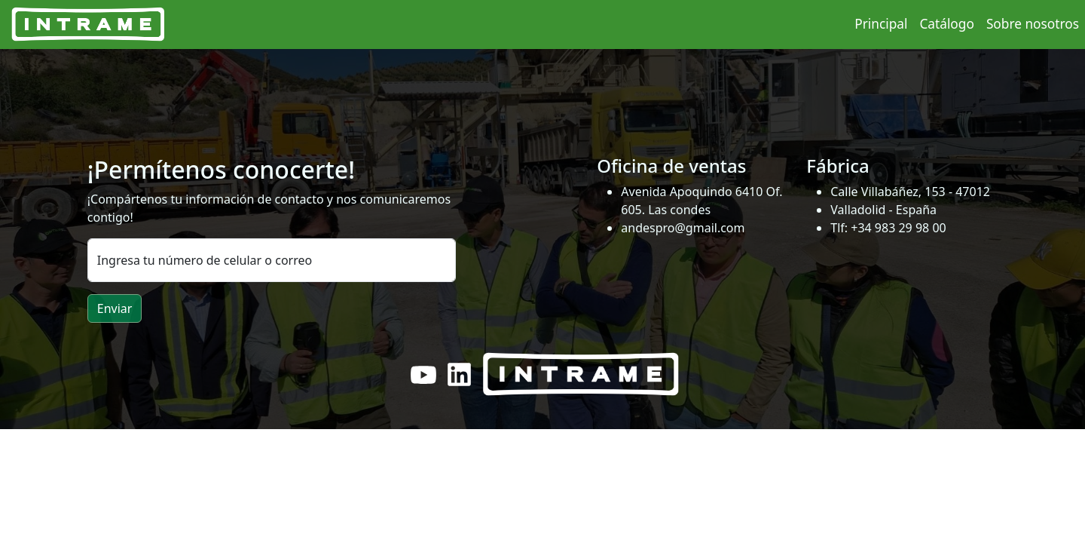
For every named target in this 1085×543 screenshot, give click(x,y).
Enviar (115, 308)
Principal (880, 23)
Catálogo (946, 23)
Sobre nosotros (1032, 23)
